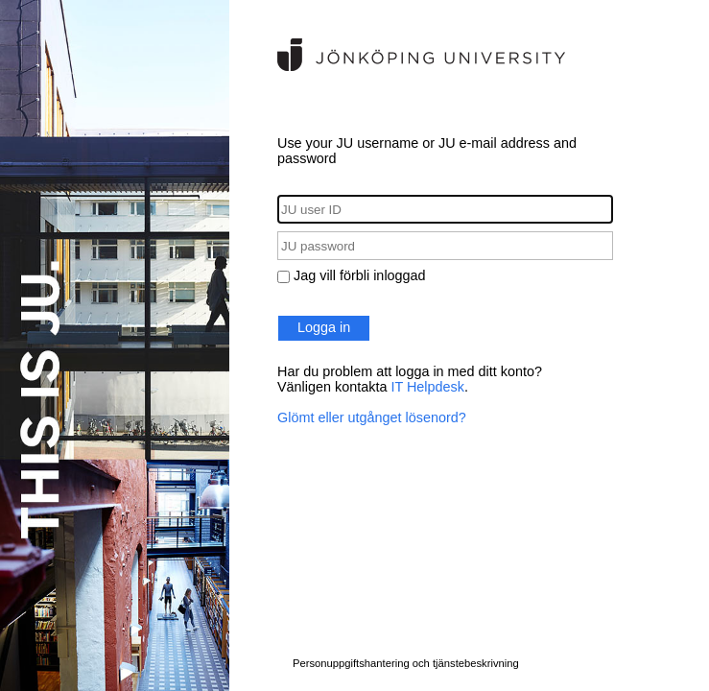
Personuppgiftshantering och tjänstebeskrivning (406, 663)
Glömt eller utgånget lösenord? (371, 417)
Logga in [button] (323, 327)
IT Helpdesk (427, 386)
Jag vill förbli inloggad (360, 275)
